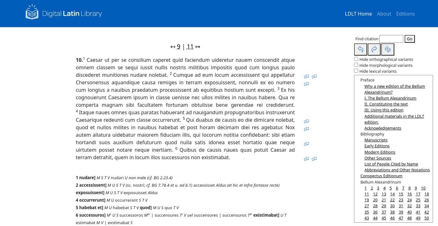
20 (375, 200)
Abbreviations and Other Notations (397, 170)
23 (401, 200)
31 (401, 206)
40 (409, 212)
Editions (405, 13)
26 (426, 200)
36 (375, 212)
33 (418, 206)
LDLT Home (358, 13)
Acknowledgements (382, 128)
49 (418, 218)
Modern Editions (379, 152)
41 (418, 212)
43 (366, 218)
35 (366, 212)
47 (401, 218)
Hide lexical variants (378, 71)
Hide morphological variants (385, 65)
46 (392, 218)
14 (392, 194)
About (384, 13)
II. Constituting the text (386, 104)
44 (375, 218)
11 (190, 46)
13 (384, 194)
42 (426, 212)
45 (384, 218)
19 (366, 200)
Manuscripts (375, 140)
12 (375, 194)
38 (392, 212)
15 (401, 194)
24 (409, 200)
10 (423, 188)
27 (366, 206)
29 (384, 206)
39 (401, 212)
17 (418, 194)
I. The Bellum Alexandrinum (390, 98)
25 (418, 200)
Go (409, 39)
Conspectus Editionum (381, 176)
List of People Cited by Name (391, 164)
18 (426, 194)
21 (384, 200)
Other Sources (377, 158)
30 (392, 206)
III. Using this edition (383, 110)
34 (426, 206)
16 (409, 194)
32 (409, 206)
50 (426, 218)
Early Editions (377, 146)
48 (409, 218)
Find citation (366, 39)
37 (384, 212)
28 (375, 206)
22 (392, 200)
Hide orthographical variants (386, 59)
